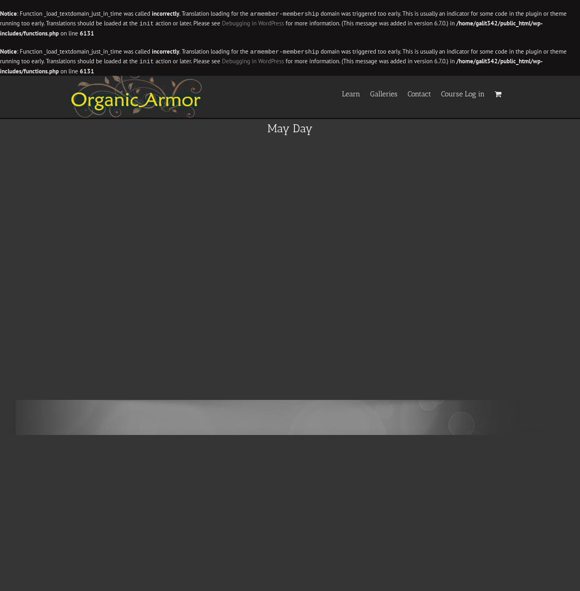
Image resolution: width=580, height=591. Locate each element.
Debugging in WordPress (253, 23)
